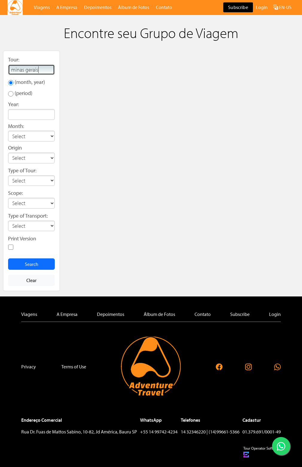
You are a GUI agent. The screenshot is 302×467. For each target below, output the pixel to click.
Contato (164, 7)
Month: (16, 126)
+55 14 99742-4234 (158, 432)
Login (262, 7)
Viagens (42, 7)
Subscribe (238, 7)
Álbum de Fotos (133, 7)
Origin (15, 147)
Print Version (22, 238)
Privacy (28, 367)
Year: (13, 104)
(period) (23, 93)
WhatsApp (151, 420)
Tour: (13, 59)
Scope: (15, 192)
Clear (31, 280)
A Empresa (66, 7)
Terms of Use (73, 367)
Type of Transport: (28, 215)
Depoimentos (97, 7)
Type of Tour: (22, 170)
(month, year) (30, 82)
